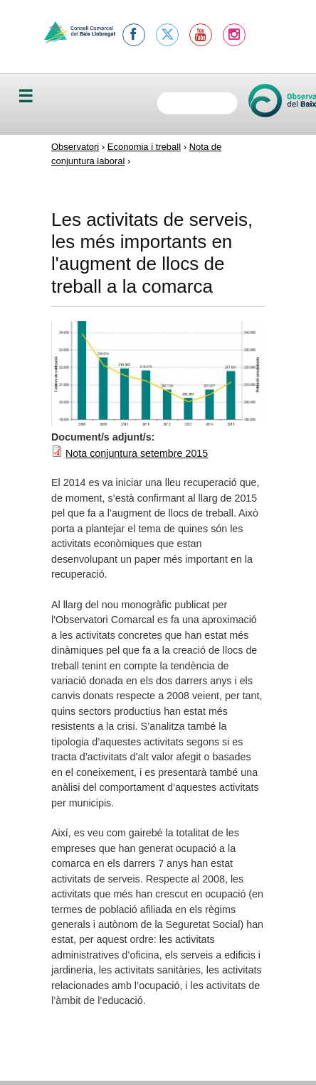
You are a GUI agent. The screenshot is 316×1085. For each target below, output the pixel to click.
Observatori (75, 146)
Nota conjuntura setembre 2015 (136, 453)
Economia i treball (144, 146)
